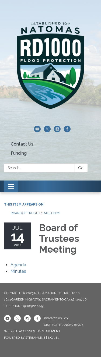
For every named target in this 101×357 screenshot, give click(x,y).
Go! (81, 168)
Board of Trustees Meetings (35, 213)
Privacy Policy (56, 318)
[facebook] (67, 130)
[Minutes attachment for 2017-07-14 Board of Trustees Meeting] (18, 271)
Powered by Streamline (24, 338)
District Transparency (63, 325)
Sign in (53, 338)
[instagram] (57, 130)
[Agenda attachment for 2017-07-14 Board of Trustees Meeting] (18, 264)
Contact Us (22, 144)
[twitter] (47, 130)
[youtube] (37, 130)
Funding (19, 153)
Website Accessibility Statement (32, 331)
